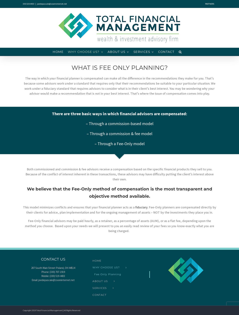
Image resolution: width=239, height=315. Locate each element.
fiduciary (141, 207)
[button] (180, 52)
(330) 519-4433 (57, 276)
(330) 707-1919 (57, 272)
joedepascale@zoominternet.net (52, 3)
